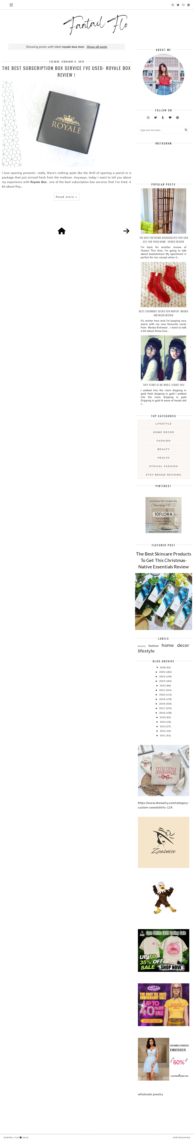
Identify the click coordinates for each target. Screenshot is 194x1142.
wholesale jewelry (150, 1094)
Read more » (66, 197)
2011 (163, 735)
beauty (164, 449)
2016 (162, 712)
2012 (163, 730)
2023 (162, 681)
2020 (162, 694)
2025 (162, 671)
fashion (164, 440)
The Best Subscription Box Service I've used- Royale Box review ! (66, 71)
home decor (163, 432)
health (164, 457)
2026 (163, 667)
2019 (162, 699)
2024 (162, 676)
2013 (163, 726)
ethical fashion (163, 466)
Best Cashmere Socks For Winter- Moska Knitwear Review (163, 313)
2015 (163, 717)
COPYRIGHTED (181, 1137)
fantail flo (11, 1137)
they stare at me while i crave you (163, 385)
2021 (162, 690)
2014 (163, 721)
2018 (162, 703)
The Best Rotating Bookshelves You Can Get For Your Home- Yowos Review (163, 240)
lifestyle (164, 423)
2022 (163, 685)
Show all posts (97, 47)
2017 (162, 708)
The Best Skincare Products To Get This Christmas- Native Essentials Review (163, 560)
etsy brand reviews (163, 474)
